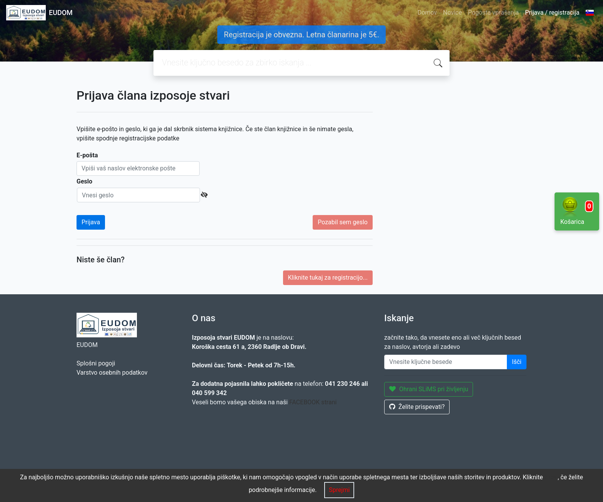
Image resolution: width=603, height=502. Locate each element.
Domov (427, 12)
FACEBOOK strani (312, 402)
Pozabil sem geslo (343, 222)
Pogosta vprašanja (493, 12)
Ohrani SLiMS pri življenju (428, 389)
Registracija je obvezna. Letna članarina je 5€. (301, 34)
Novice (452, 12)
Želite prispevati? (417, 406)
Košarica (576, 210)
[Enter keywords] (445, 362)
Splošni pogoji (96, 363)
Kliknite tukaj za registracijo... (328, 277)
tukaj (551, 477)
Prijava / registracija (552, 12)
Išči (516, 361)
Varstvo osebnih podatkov (112, 372)
